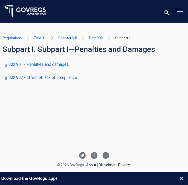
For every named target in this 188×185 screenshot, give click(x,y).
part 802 (96, 38)
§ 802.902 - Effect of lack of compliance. (41, 77)
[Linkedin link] (106, 156)
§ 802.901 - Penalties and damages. (37, 64)
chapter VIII (67, 38)
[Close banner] (181, 178)
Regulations (12, 38)
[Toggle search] (166, 11)
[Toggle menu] (179, 11)
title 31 (40, 38)
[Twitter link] (82, 156)
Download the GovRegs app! (29, 178)
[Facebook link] (94, 156)
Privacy (124, 165)
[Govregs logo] (25, 11)
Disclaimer (107, 165)
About (91, 165)
